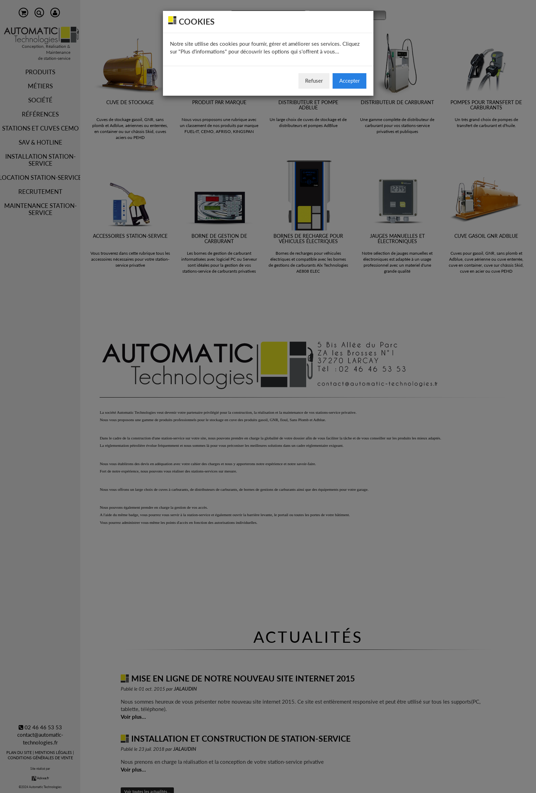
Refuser (314, 80)
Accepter (349, 80)
